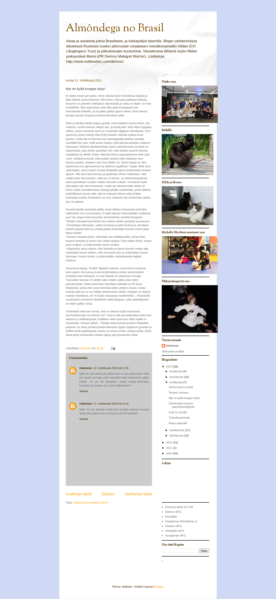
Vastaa (83, 391)
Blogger (158, 586)
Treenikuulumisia (179, 417)
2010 (169, 453)
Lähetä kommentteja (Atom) (90, 502)
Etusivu (108, 494)
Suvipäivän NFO (175, 535)
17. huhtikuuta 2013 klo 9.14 (111, 403)
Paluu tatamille (178, 423)
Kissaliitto (171, 516)
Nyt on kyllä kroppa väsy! (184, 398)
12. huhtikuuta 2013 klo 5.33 (111, 368)
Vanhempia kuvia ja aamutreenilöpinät (181, 405)
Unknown (85, 368)
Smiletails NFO (174, 530)
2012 (169, 442)
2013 (169, 366)
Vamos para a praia (181, 387)
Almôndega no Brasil (115, 28)
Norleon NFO (173, 526)
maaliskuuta (177, 430)
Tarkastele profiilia (173, 351)
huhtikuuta (176, 382)
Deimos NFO (173, 511)
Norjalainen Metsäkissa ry (181, 521)
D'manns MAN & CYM (179, 507)
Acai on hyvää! (178, 412)
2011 (169, 447)
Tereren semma (178, 392)
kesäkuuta (176, 371)
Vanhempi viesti (138, 494)
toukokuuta (176, 376)
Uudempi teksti (79, 494)
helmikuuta (176, 435)
